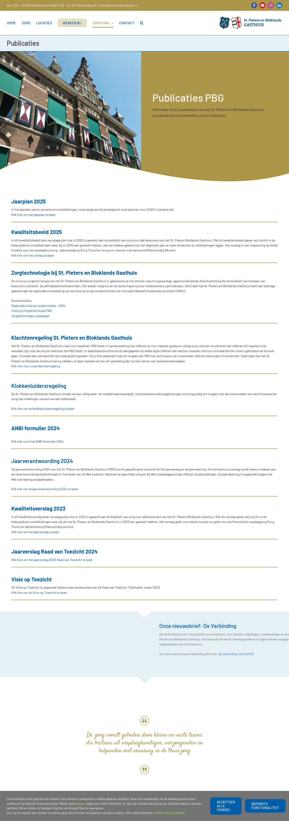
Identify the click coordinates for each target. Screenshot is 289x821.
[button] (141, 23)
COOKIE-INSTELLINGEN (170, 813)
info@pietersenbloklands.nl (118, 5)
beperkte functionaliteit (265, 806)
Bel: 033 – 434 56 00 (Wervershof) (29, 5)
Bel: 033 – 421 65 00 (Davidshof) (74, 5)
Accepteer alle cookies (226, 806)
